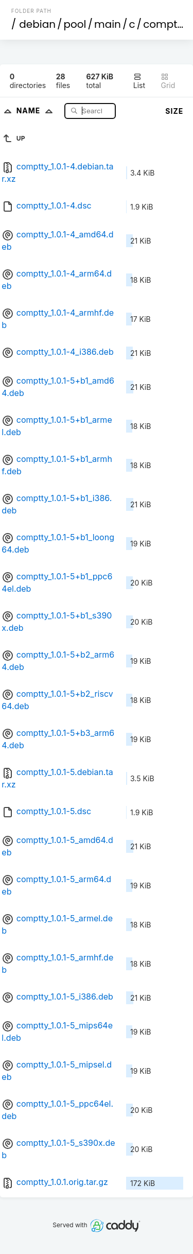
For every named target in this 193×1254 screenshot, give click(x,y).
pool (75, 24)
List (139, 81)
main (107, 24)
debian (37, 24)
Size (174, 111)
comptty (165, 24)
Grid (168, 81)
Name (36, 110)
